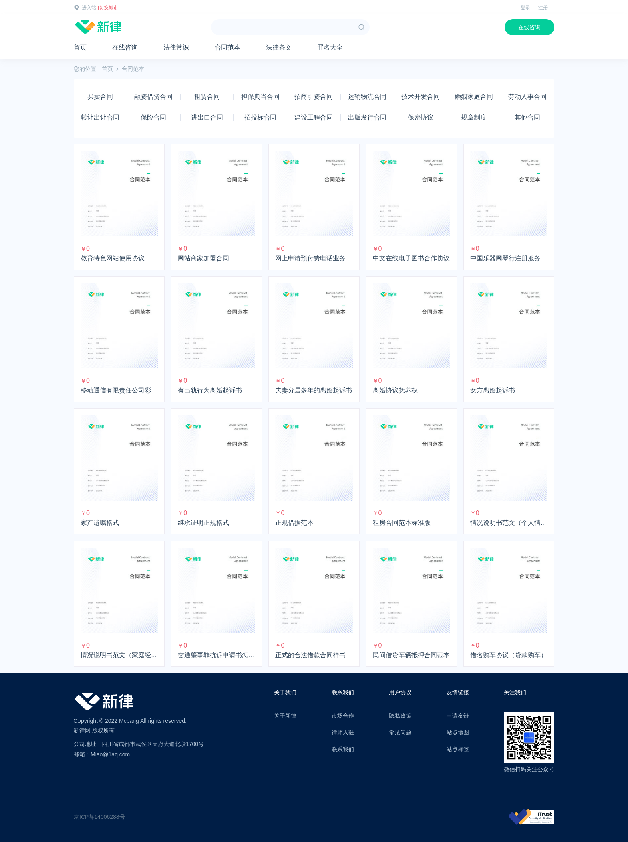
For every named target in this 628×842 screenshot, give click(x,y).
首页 (80, 47)
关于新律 (285, 715)
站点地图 (458, 732)
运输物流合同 (367, 97)
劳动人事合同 (527, 97)
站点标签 (458, 749)
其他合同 (527, 117)
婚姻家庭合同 (474, 97)
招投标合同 (260, 117)
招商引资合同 (313, 97)
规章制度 (474, 117)
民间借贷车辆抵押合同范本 (411, 655)
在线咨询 (529, 27)
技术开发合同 (420, 97)
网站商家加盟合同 (203, 258)
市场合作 (343, 715)
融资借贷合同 (153, 97)
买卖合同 (100, 97)
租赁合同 (207, 97)
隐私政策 (400, 715)
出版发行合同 (367, 117)
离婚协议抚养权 (395, 390)
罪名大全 (330, 47)
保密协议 (420, 117)
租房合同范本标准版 (402, 522)
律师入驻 (343, 732)
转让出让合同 (100, 117)
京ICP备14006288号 (99, 817)
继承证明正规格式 (203, 522)
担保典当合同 (260, 97)
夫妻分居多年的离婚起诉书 (313, 390)
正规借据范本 (294, 522)
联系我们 (343, 749)
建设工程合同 (313, 117)
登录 (525, 7)
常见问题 (400, 732)
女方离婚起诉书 (492, 390)
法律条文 (279, 47)
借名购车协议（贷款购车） (508, 655)
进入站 (89, 7)
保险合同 (153, 117)
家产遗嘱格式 (100, 522)
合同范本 (227, 47)
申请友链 (458, 715)
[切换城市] (109, 7)
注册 (543, 7)
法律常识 (176, 47)
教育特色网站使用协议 (113, 258)
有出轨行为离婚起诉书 (210, 390)
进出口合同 (207, 117)
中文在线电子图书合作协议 (411, 258)
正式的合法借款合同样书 (310, 655)
